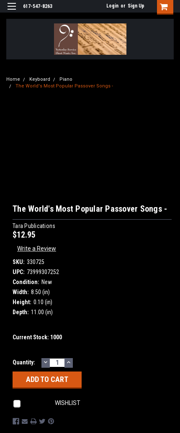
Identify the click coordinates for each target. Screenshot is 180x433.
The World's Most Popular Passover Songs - (64, 86)
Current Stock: (37, 337)
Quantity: (24, 362)
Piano (65, 79)
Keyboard (39, 79)
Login (112, 6)
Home (13, 79)
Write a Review (36, 248)
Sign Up (136, 6)
